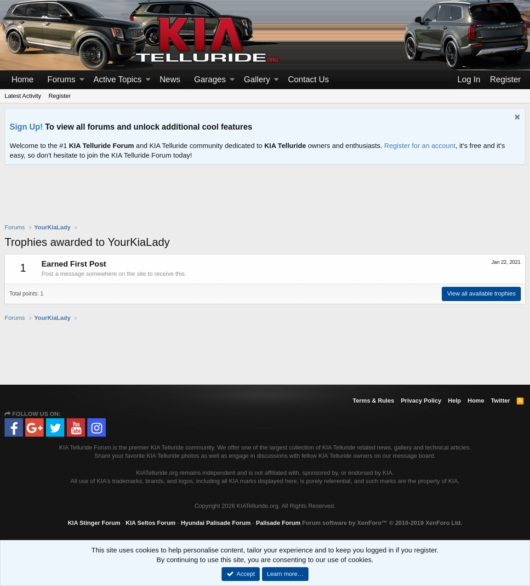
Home (22, 79)
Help (454, 400)
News (170, 79)
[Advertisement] (265, 200)
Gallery (257, 79)
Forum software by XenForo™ (382, 522)
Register (59, 95)
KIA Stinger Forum (94, 522)
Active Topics (117, 79)
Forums (61, 79)
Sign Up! (26, 126)
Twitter (500, 400)
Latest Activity (23, 95)
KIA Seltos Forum (150, 522)
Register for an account (420, 145)
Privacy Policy (421, 400)
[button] (81, 79)
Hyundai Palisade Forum (216, 522)
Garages (210, 79)
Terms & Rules (373, 400)
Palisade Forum (278, 522)
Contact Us (308, 79)
